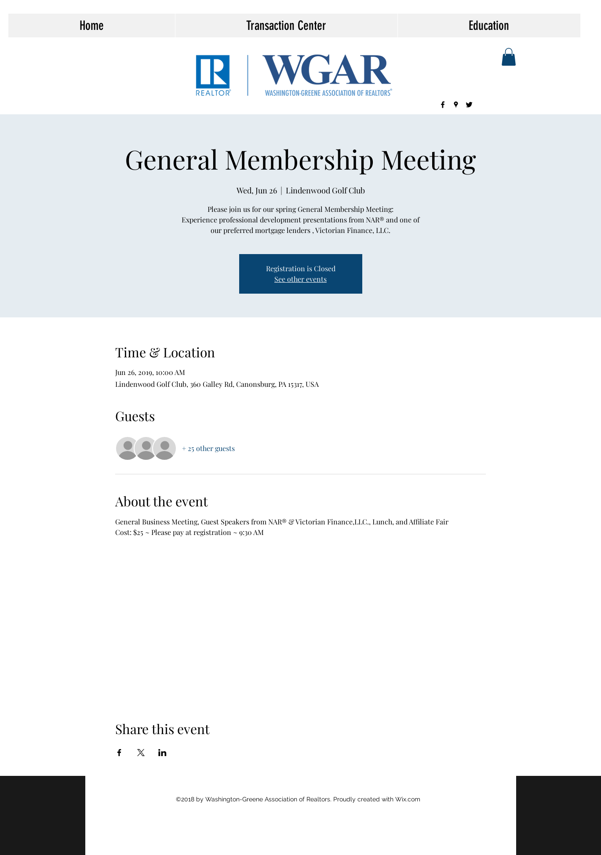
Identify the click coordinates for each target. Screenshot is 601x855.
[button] (508, 57)
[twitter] (469, 104)
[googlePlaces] (456, 104)
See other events (300, 279)
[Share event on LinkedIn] (162, 752)
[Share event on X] (141, 752)
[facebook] (442, 104)
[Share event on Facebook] (119, 752)
